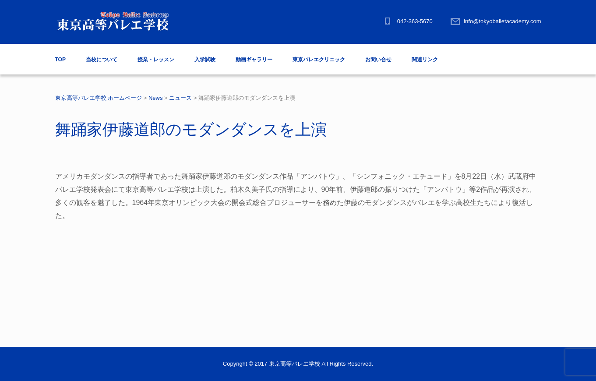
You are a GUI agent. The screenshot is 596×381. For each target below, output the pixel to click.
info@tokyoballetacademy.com (502, 21)
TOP (60, 59)
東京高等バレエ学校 (294, 363)
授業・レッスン (156, 59)
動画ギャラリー (254, 59)
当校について (101, 59)
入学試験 (204, 59)
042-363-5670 (415, 21)
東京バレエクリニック (319, 59)
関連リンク (425, 59)
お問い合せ (378, 59)
